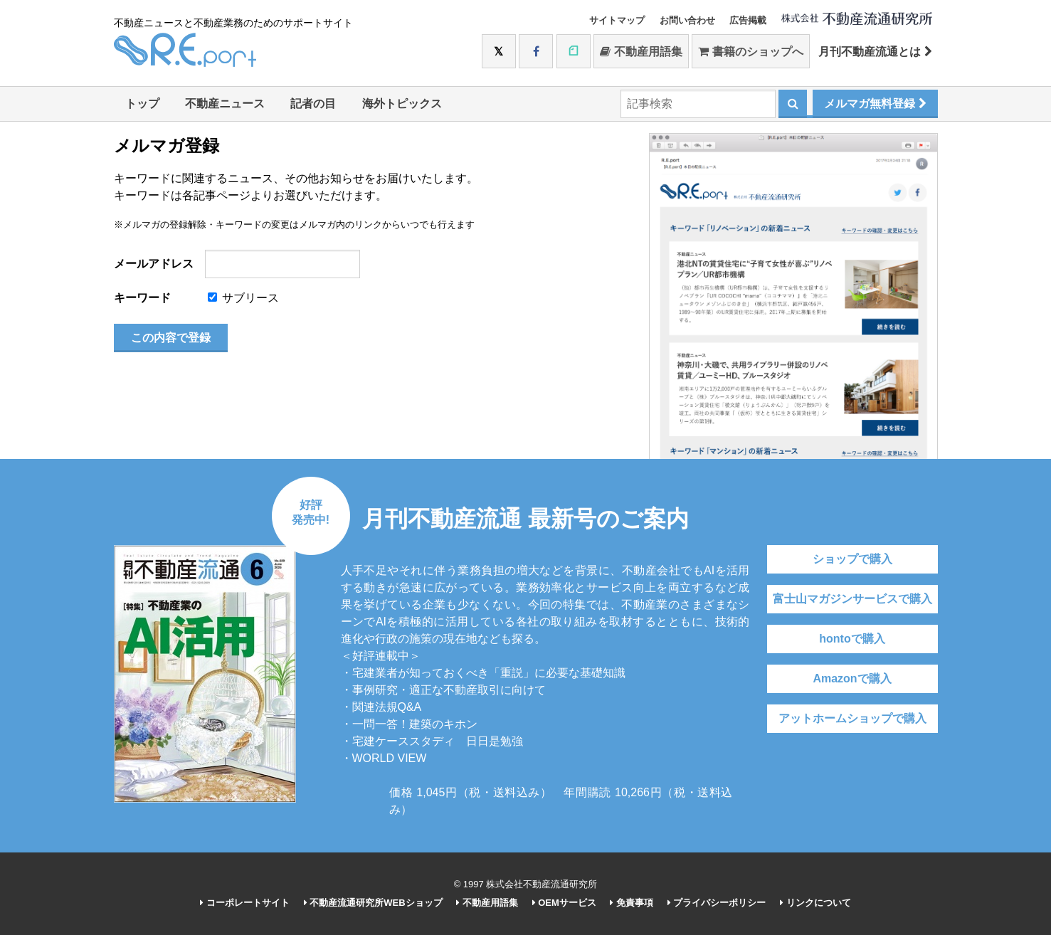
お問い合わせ (687, 20)
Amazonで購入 (852, 678)
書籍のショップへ (750, 52)
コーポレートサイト (245, 902)
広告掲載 (747, 20)
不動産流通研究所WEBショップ (373, 902)
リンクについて (815, 902)
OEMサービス (564, 902)
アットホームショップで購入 (852, 718)
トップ (142, 103)
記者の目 (313, 103)
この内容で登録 (171, 338)
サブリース (243, 298)
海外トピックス (402, 103)
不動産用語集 (641, 52)
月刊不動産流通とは (874, 52)
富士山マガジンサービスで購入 (852, 599)
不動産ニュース (225, 103)
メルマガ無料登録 (875, 103)
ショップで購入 (852, 559)
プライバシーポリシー (716, 902)
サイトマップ (617, 20)
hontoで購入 (851, 639)
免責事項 (631, 902)
